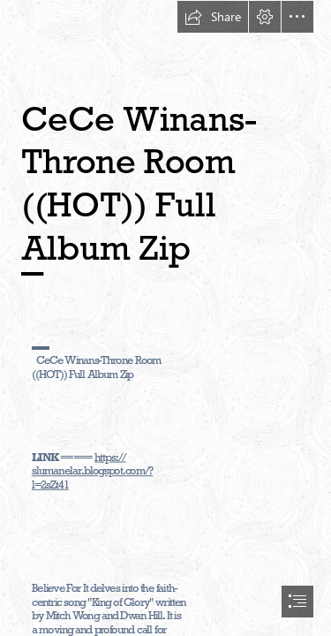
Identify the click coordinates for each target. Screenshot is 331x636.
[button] (212, 17)
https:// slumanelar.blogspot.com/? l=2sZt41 (92, 471)
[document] (165, 318)
